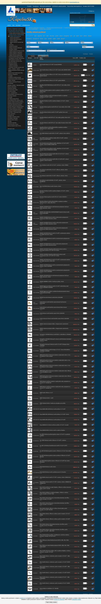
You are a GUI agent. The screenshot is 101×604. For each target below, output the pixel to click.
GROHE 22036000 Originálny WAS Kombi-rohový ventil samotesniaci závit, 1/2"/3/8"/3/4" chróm (52, 255)
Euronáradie (10, 83)
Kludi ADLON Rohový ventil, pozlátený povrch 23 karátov (53, 472)
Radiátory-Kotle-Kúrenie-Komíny (15, 103)
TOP (13, 25)
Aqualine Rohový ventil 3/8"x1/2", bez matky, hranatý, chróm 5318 (55, 122)
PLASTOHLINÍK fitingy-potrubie (16, 56)
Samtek (50, 39)
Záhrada (9, 121)
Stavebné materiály (12, 122)
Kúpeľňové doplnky (12, 88)
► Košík (72, 21)
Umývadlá (10, 97)
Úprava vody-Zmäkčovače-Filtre (15, 72)
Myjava (90, 36)
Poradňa (29, 6)
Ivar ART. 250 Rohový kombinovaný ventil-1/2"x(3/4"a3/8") (53, 445)
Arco (44, 36)
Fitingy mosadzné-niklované (15, 47)
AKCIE (9, 25)
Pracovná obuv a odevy (13, 124)
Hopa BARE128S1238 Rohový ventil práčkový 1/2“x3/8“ (53, 419)
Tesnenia (11, 44)
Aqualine (40, 36)
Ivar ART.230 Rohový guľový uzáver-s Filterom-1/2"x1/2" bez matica (55, 451)
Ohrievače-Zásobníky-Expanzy (15, 104)
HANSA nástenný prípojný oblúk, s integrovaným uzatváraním (54, 323)
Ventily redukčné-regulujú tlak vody (16, 43)
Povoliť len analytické (59, 599)
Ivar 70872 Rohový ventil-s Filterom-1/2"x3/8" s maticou (53, 440)
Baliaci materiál (11, 80)
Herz (71, 36)
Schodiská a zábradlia (13, 118)
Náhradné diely (11, 128)
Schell (58, 39)
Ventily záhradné (13, 40)
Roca (46, 39)
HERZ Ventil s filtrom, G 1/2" (46, 392)
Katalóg (33, 56)
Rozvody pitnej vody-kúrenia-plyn (15, 30)
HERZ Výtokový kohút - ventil (46, 398)
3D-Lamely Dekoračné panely (14, 109)
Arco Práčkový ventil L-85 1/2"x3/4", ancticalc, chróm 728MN (54, 165)
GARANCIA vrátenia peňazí (59, 6)
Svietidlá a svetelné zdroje (14, 116)
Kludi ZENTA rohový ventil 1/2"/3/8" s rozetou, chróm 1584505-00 (55, 477)
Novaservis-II (36, 39)
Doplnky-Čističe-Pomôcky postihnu (15, 101)
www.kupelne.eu (74, 2)
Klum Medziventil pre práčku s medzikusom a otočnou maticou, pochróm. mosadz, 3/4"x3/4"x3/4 (54, 535)
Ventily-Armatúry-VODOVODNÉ (16, 34)
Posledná (91, 53)
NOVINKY (18, 25)
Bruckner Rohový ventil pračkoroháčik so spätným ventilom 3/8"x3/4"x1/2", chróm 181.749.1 (53, 202)
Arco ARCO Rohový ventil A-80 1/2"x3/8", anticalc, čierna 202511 (55, 133)
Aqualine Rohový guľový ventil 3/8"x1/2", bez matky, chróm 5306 (55, 107)
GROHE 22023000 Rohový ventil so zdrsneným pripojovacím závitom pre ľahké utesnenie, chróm (54, 228)
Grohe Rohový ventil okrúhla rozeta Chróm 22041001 (52, 313)
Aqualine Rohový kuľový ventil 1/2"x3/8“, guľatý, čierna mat (54, 112)
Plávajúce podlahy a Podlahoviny (15, 107)
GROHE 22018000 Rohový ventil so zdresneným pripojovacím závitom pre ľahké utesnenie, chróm (54, 218)
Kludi (78, 36)
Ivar (74, 36)
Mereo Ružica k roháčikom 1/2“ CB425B (49, 588)
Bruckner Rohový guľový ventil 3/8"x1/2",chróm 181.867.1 (53, 196)
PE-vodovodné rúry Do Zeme (15, 61)
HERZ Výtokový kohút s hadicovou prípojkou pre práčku (52, 403)
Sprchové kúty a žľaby (13, 89)
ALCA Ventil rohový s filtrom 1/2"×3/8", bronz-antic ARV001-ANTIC (55, 69)
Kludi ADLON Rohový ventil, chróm (48, 466)
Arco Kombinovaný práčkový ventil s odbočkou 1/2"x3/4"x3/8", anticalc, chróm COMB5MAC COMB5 (54, 149)
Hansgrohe (66, 36)
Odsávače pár (11, 115)
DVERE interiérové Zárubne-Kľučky (16, 106)
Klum (81, 36)
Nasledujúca (85, 53)
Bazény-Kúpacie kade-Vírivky (14, 125)
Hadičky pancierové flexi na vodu (16, 50)
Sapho (54, 39)
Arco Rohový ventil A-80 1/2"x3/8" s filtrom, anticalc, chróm (54, 175)
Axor (48, 36)
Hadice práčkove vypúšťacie (15, 53)
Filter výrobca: (30, 36)
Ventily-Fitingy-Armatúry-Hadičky (16, 31)
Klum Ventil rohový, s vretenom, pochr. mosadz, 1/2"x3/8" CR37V (55, 572)
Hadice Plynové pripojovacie (15, 55)
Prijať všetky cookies (51, 602)
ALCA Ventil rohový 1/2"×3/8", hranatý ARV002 (51, 64)
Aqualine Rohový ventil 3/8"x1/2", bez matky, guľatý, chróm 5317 (55, 117)
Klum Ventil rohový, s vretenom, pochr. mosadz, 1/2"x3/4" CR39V (55, 562)
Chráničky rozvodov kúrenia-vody (16, 67)
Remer (41, 39)
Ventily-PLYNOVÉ (13, 46)
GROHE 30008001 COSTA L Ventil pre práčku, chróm (52, 281)
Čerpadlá (10, 75)
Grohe (56, 36)
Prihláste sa (91, 11)
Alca (36, 36)
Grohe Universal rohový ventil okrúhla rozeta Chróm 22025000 (54, 318)
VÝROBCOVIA (26, 25)
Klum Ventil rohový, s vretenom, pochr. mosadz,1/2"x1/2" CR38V (55, 583)
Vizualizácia (36, 6)
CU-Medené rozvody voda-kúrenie (16, 58)
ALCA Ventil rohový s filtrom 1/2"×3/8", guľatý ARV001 (52, 80)
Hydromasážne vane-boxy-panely (15, 94)
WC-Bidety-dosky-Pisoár (13, 98)
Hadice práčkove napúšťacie (15, 52)
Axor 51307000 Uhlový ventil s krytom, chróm (50, 186)
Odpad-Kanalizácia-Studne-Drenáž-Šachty (16, 71)
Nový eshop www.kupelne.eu (74, 6)
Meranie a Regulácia (13, 74)
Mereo (85, 36)
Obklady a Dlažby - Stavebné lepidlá (16, 85)
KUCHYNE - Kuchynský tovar (14, 112)
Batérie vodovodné (12, 86)
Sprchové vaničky (12, 91)
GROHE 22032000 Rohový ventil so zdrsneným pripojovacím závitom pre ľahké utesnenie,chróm (54, 244)
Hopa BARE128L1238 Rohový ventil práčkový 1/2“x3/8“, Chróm (54, 414)
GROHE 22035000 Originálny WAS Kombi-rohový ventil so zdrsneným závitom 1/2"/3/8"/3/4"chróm (53, 249)
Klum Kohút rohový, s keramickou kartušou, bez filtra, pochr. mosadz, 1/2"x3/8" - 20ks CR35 (54, 530)
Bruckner (52, 36)
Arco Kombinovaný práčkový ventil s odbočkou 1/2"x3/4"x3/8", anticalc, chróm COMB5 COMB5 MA (54, 144)
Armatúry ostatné (13, 49)
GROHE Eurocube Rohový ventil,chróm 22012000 (51, 297)
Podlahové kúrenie (13, 64)
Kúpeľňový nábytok (12, 95)
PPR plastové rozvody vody (15, 59)
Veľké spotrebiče (11, 113)
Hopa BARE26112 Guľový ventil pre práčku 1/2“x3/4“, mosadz (54, 425)
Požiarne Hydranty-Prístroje (14, 81)
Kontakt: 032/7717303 (88, 6)
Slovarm (63, 39)
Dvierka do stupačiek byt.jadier (15, 110)
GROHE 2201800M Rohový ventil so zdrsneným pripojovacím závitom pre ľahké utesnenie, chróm (54, 223)
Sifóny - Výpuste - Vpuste (14, 68)
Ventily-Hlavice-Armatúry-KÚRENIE (17, 33)
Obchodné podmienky (45, 6)
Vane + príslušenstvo (12, 92)
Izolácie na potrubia (13, 65)
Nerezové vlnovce (13, 62)
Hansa (61, 36)
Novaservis (29, 39)
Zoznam (43, 56)
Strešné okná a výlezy (13, 119)
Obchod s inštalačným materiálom (15, 28)
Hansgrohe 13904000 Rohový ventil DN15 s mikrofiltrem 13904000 (55, 334)
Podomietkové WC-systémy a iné (15, 100)
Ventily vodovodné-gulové (15, 39)
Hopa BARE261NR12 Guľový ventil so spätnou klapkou (52, 430)
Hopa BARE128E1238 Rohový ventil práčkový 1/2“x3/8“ (53, 409)
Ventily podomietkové (15, 37)
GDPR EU (22, 598)
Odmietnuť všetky (76, 599)
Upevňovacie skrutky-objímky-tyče (16, 78)
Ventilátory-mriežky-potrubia (14, 77)
